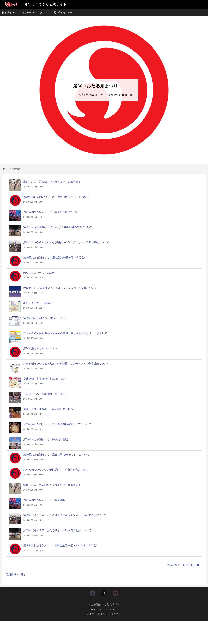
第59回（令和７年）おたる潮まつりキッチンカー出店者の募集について (65, 515)
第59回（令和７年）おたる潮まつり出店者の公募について (57, 530)
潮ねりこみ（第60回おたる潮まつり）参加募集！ (52, 181)
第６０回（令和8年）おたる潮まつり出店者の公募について (57, 227)
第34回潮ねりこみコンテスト (40, 348)
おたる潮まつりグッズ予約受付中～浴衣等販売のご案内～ (57, 469)
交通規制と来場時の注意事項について (45, 378)
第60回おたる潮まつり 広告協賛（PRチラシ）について (56, 196)
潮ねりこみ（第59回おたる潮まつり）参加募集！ (52, 484)
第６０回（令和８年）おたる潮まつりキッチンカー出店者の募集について (66, 242)
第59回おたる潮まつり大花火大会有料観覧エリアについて (57, 424)
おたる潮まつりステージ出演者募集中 (45, 500)
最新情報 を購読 (15, 574)
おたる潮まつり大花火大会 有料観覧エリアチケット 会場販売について (66, 363)
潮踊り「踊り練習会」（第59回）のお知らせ (49, 409)
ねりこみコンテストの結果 (38, 272)
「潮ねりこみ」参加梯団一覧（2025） (45, 393)
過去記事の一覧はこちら (183, 565)
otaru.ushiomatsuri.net (104, 609)
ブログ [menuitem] (43, 12)
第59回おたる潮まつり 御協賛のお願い (46, 439)
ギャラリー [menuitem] (25, 12)
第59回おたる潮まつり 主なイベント (44, 318)
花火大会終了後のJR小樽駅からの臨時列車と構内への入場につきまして (65, 333)
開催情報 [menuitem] (10, 12)
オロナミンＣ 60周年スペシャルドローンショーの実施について (60, 287)
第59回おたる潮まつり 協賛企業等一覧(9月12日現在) (54, 257)
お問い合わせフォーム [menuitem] (63, 12)
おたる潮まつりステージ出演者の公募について (50, 212)
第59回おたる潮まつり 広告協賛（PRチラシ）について (56, 454)
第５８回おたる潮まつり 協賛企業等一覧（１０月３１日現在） (61, 545)
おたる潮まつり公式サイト (104, 604)
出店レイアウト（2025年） (39, 303)
